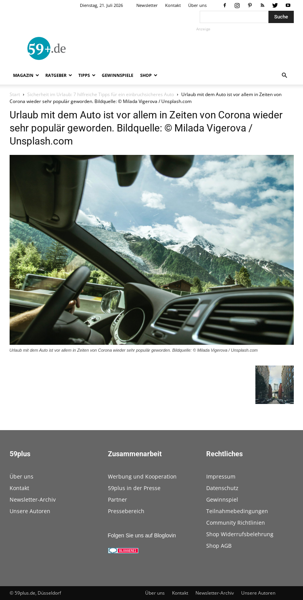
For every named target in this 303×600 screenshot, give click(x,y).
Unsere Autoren (30, 511)
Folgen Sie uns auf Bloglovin (142, 535)
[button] (284, 75)
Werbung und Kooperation (142, 476)
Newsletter (147, 5)
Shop (148, 75)
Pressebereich (126, 511)
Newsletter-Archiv (33, 499)
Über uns (197, 5)
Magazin (26, 75)
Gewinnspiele (117, 75)
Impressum (220, 476)
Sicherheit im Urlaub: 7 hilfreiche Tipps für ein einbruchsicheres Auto (100, 94)
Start (15, 94)
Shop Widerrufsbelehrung (239, 534)
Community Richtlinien (235, 522)
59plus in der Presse (134, 488)
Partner (117, 499)
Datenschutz (222, 488)
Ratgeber (58, 75)
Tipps (87, 75)
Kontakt (173, 5)
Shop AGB (219, 545)
